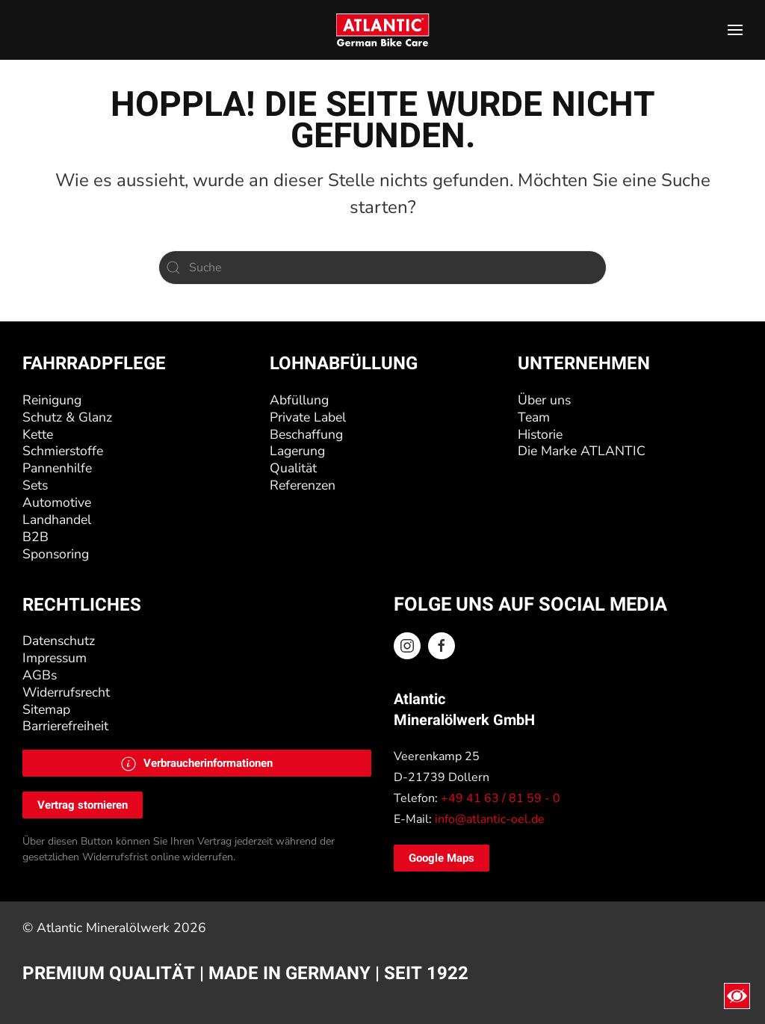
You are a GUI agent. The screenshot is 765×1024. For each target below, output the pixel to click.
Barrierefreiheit (65, 726)
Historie (540, 434)
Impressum (54, 658)
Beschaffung (306, 434)
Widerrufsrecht (66, 692)
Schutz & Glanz (67, 417)
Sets (35, 485)
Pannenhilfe (57, 468)
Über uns (544, 400)
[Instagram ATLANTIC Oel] (407, 645)
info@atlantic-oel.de (490, 819)
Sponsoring (55, 554)
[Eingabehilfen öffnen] (737, 996)
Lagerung (297, 451)
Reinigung (51, 400)
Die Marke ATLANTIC (581, 451)
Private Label (308, 417)
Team (534, 417)
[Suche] (382, 267)
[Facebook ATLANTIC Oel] (441, 645)
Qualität (293, 468)
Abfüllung (299, 400)
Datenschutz (58, 641)
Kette (37, 434)
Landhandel (56, 519)
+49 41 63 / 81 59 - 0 (500, 798)
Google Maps (441, 858)
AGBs (39, 675)
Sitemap (46, 709)
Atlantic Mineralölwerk (105, 928)
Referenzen (302, 485)
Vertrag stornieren (82, 805)
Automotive (56, 502)
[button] (735, 30)
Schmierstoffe (62, 451)
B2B (35, 537)
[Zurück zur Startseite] (383, 30)
